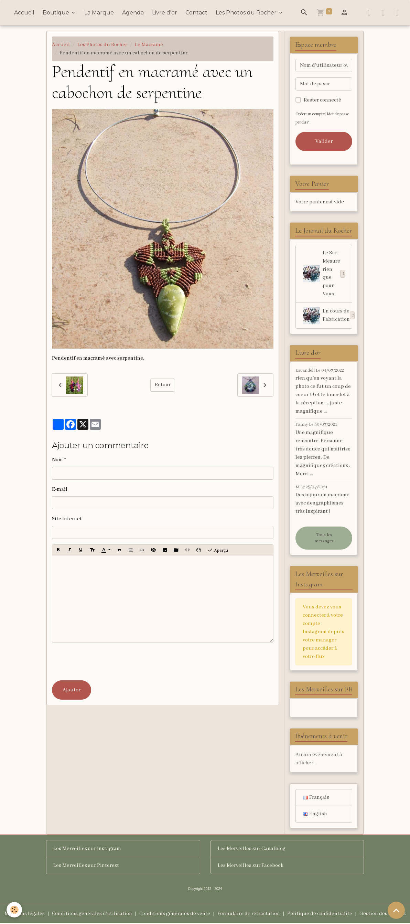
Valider (324, 141)
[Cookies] (14, 909)
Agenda (133, 12)
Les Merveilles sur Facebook (250, 866)
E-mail (59, 489)
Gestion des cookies (383, 914)
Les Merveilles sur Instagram (87, 849)
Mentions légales (23, 914)
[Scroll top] (396, 910)
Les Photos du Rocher (247, 12)
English (315, 815)
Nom (57, 460)
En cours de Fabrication (327, 316)
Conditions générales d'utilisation (91, 914)
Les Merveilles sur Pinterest (86, 866)
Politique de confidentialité (320, 914)
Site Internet (67, 519)
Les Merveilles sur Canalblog (251, 849)
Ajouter (71, 690)
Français (316, 798)
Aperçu (217, 549)
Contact (196, 12)
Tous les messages (324, 538)
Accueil (24, 12)
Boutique (57, 12)
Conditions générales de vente (174, 914)
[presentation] (104, 661)
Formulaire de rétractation (248, 914)
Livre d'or (164, 12)
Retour (162, 385)
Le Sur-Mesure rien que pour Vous (324, 274)
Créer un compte (310, 114)
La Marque (99, 12)
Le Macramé (149, 45)
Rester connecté (322, 100)
